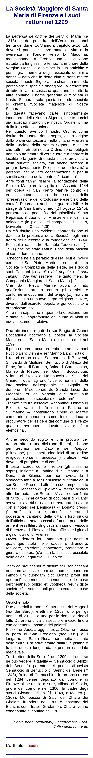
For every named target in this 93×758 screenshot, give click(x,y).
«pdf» (33, 745)
